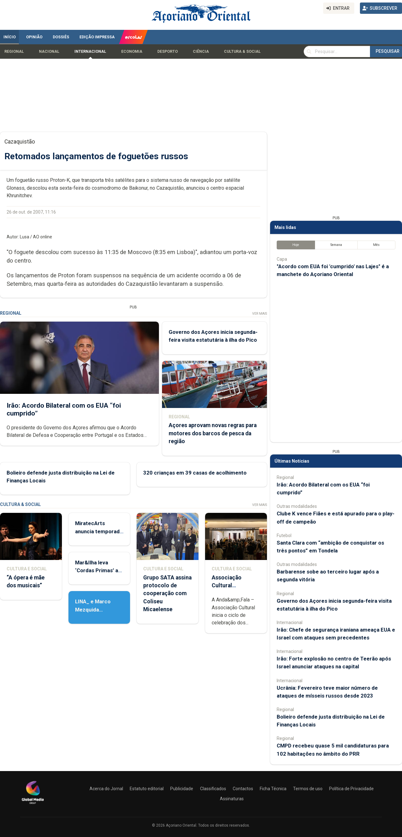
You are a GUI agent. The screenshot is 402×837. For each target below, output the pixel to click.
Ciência (201, 51)
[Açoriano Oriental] (32, 804)
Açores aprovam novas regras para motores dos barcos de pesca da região (213, 433)
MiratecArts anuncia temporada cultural (98, 531)
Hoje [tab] (295, 245)
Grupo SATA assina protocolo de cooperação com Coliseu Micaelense (167, 593)
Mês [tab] (376, 245)
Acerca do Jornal (106, 788)
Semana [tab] (336, 245)
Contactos (243, 788)
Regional (14, 51)
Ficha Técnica (273, 788)
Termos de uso (308, 788)
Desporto (167, 51)
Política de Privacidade (351, 788)
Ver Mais (259, 314)
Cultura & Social (242, 51)
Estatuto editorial (147, 788)
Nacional (49, 51)
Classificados (213, 788)
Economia (131, 51)
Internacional (90, 51)
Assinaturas (232, 798)
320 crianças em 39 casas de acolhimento (195, 473)
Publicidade (181, 788)
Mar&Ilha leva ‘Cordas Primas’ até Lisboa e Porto (99, 570)
